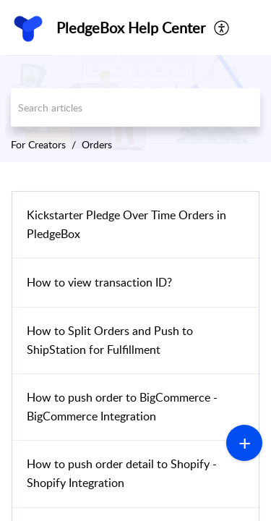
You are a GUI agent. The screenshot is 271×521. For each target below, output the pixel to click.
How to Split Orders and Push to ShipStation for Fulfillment (110, 340)
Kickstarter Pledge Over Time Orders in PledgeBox (126, 224)
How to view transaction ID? (99, 282)
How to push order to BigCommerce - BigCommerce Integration (122, 406)
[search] (135, 107)
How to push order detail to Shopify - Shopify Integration (122, 473)
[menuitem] (222, 27)
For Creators (38, 144)
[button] (222, 27)
